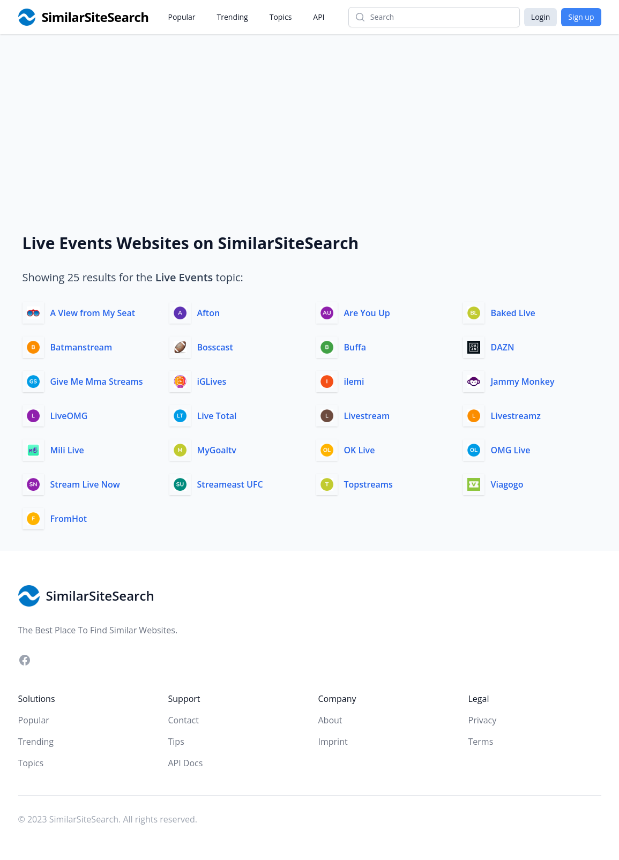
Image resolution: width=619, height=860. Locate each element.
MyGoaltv (216, 450)
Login (540, 17)
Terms (481, 741)
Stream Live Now (85, 484)
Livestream (367, 416)
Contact (183, 720)
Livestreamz (516, 416)
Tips (176, 741)
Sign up (581, 17)
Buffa (355, 347)
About (330, 720)
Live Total (217, 416)
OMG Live (511, 450)
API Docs (185, 763)
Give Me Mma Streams (96, 381)
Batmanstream (81, 347)
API (318, 17)
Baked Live (513, 313)
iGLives (212, 381)
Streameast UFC (230, 484)
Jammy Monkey (523, 381)
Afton (208, 313)
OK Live (359, 450)
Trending (232, 17)
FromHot (68, 519)
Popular (182, 17)
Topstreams (368, 484)
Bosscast (215, 347)
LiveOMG (69, 416)
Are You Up (367, 313)
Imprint (333, 741)
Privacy (482, 720)
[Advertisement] (309, 115)
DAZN (502, 347)
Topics (281, 17)
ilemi (354, 381)
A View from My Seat (93, 313)
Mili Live (67, 450)
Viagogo (507, 484)
